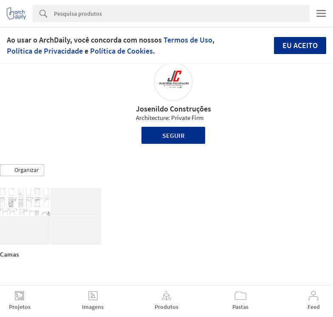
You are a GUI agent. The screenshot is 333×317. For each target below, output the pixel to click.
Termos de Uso (188, 40)
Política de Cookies (121, 51)
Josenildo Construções (173, 109)
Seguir (173, 135)
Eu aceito (300, 45)
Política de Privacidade (45, 51)
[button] (22, 170)
